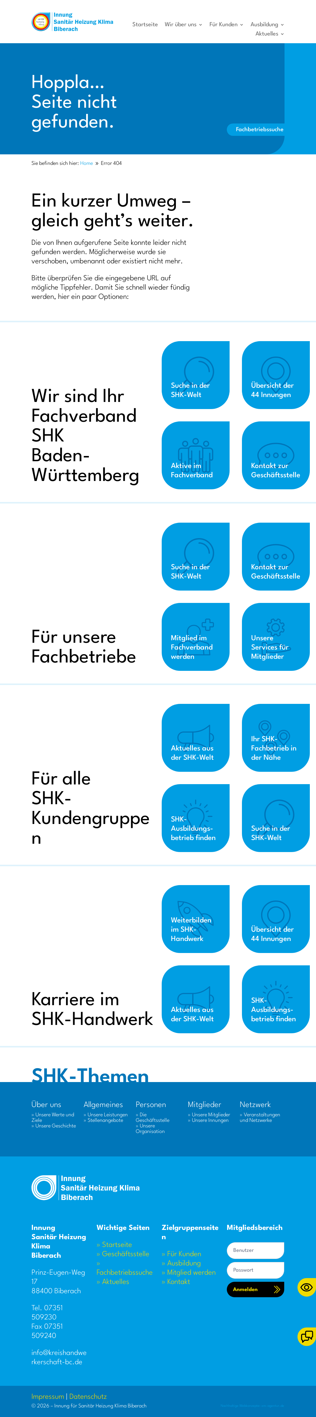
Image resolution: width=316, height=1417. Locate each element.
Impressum (47, 1397)
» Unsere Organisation (150, 1128)
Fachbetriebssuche (260, 129)
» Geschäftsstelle (123, 1254)
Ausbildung (264, 25)
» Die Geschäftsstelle (152, 1117)
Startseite (145, 25)
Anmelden (245, 1289)
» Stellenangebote (103, 1120)
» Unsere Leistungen (106, 1115)
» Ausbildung (181, 1263)
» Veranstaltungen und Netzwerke (260, 1117)
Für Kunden (224, 25)
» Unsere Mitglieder (209, 1115)
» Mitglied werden (189, 1273)
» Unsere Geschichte (53, 1126)
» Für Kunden (181, 1254)
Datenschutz (88, 1397)
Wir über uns (181, 25)
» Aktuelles (113, 1282)
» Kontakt (176, 1282)
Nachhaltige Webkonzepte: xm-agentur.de (253, 1406)
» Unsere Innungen (208, 1120)
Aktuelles (267, 34)
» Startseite (114, 1245)
